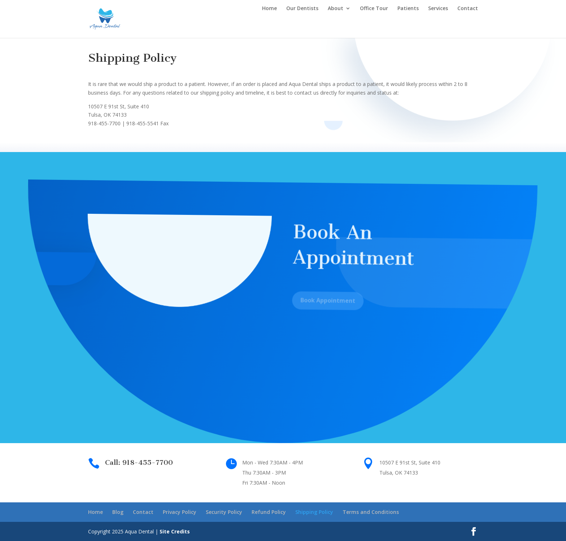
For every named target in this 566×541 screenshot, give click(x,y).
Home (269, 9)
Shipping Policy (314, 511)
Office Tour (374, 9)
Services (438, 9)
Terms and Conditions (371, 511)
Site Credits (175, 531)
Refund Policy (269, 511)
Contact (467, 9)
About (335, 9)
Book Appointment (325, 306)
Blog (117, 511)
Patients (408, 9)
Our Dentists (302, 9)
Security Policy (224, 511)
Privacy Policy (179, 511)
